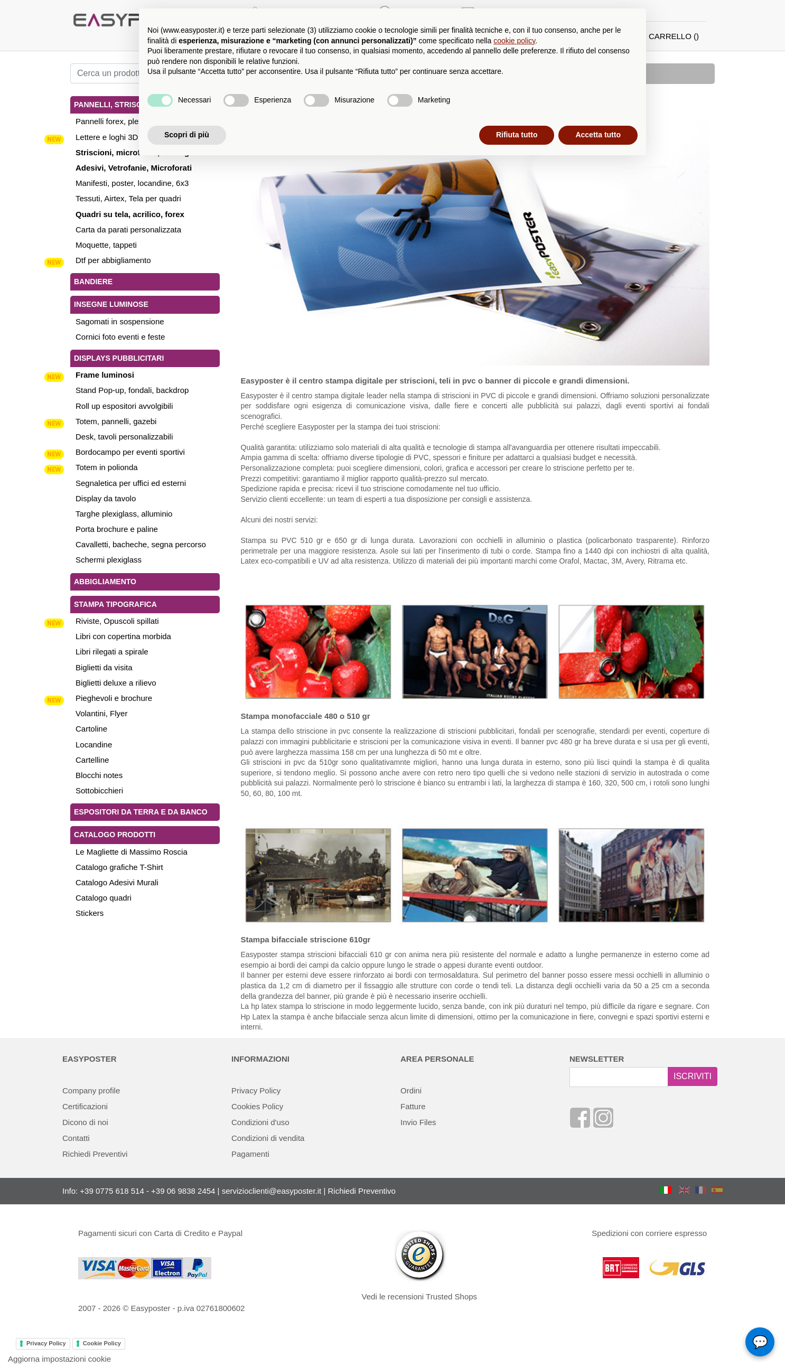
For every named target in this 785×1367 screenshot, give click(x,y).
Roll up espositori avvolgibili (124, 405)
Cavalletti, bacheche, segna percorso (141, 544)
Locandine (94, 744)
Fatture (413, 1106)
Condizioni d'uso (260, 1122)
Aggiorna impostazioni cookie (59, 1358)
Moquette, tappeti (106, 244)
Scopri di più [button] (186, 134)
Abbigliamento (105, 581)
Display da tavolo (106, 498)
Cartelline (92, 759)
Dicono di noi (85, 1122)
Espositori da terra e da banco (141, 812)
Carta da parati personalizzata (128, 229)
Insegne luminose (111, 304)
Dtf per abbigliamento (113, 260)
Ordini (411, 1090)
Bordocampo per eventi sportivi (130, 451)
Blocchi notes (99, 775)
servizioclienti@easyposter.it (272, 1190)
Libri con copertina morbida (123, 636)
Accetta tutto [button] (598, 134)
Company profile (91, 1090)
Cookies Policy (257, 1106)
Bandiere (93, 281)
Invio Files (418, 1122)
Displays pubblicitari (119, 358)
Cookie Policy (102, 1343)
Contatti (76, 1138)
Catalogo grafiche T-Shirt (119, 867)
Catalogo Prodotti (114, 834)
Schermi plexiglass (109, 559)
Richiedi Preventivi (94, 1153)
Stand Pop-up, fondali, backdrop (132, 390)
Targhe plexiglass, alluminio (124, 513)
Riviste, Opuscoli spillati (117, 620)
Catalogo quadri (104, 897)
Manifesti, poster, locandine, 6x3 (132, 183)
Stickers (90, 913)
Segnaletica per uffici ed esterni (131, 483)
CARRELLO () (674, 36)
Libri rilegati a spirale (112, 651)
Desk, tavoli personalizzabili (124, 436)
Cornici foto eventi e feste (120, 336)
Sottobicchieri (99, 790)
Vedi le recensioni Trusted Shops (419, 1296)
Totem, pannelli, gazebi (116, 421)
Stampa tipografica (115, 604)
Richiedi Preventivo (362, 1190)
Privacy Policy (256, 1090)
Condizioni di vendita (267, 1138)
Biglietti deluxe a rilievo (116, 682)
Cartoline (91, 728)
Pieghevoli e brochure (114, 698)
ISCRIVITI (693, 1076)
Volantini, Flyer (101, 713)
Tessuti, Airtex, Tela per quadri (128, 198)
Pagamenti (250, 1153)
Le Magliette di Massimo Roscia (132, 851)
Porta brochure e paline (117, 529)
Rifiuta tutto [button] (517, 134)
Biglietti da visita (104, 667)
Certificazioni (85, 1106)
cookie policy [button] (514, 40)
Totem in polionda (107, 467)
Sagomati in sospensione (120, 321)
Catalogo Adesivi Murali (117, 882)
